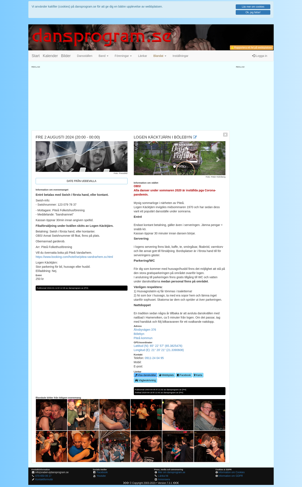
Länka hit (163, 475)
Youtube (101, 475)
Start (36, 56)
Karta (198, 375)
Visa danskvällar (145, 375)
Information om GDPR (230, 475)
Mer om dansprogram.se (171, 472)
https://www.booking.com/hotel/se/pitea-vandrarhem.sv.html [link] (74, 257)
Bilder (66, 56)
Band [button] (103, 55)
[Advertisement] (130, 97)
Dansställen (84, 55)
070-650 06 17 (43, 475)
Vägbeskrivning (145, 380)
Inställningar (181, 55)
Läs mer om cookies (253, 6)
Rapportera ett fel (251, 47)
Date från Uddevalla (81, 181)
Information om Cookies (231, 472)
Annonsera (164, 479)
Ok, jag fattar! (253, 12)
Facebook (184, 375)
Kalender (50, 56)
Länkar (142, 55)
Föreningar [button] (123, 55)
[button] (159, 56)
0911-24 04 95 (154, 358)
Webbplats (166, 375)
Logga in (259, 55)
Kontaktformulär (44, 479)
